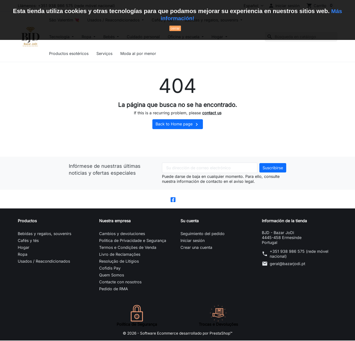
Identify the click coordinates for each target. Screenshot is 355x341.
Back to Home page (178, 124)
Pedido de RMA (113, 289)
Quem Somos (111, 275)
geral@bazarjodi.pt (287, 264)
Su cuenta (189, 221)
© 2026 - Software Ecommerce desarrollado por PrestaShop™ (177, 333)
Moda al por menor (147, 53)
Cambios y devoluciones (122, 234)
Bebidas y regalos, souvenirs (44, 234)
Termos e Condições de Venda (127, 247)
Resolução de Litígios (119, 261)
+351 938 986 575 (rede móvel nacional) (299, 254)
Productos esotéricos (77, 53)
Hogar (23, 247)
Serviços (113, 53)
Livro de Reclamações (119, 254)
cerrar (175, 28)
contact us (211, 112)
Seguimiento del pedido (202, 234)
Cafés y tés (28, 241)
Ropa (22, 254)
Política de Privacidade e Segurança (132, 241)
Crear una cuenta (196, 247)
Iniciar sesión (192, 241)
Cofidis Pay (110, 268)
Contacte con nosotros (120, 282)
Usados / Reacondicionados (44, 261)
